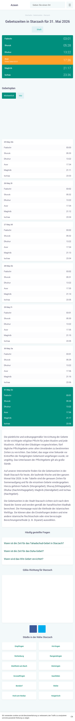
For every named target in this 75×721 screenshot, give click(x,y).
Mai (20, 95)
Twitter (42, 629)
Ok (72, 717)
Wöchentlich (9, 95)
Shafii (39, 29)
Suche (62, 5)
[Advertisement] (37, 118)
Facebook (33, 629)
